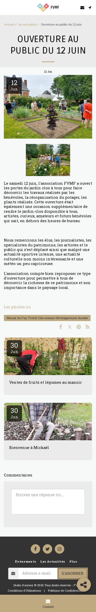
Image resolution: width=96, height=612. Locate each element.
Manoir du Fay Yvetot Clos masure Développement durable (47, 318)
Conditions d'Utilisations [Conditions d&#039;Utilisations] (24, 590)
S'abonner (72, 573)
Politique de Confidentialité (66, 590)
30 (14, 347)
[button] (5, 7)
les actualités (27, 24)
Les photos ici (17, 306)
